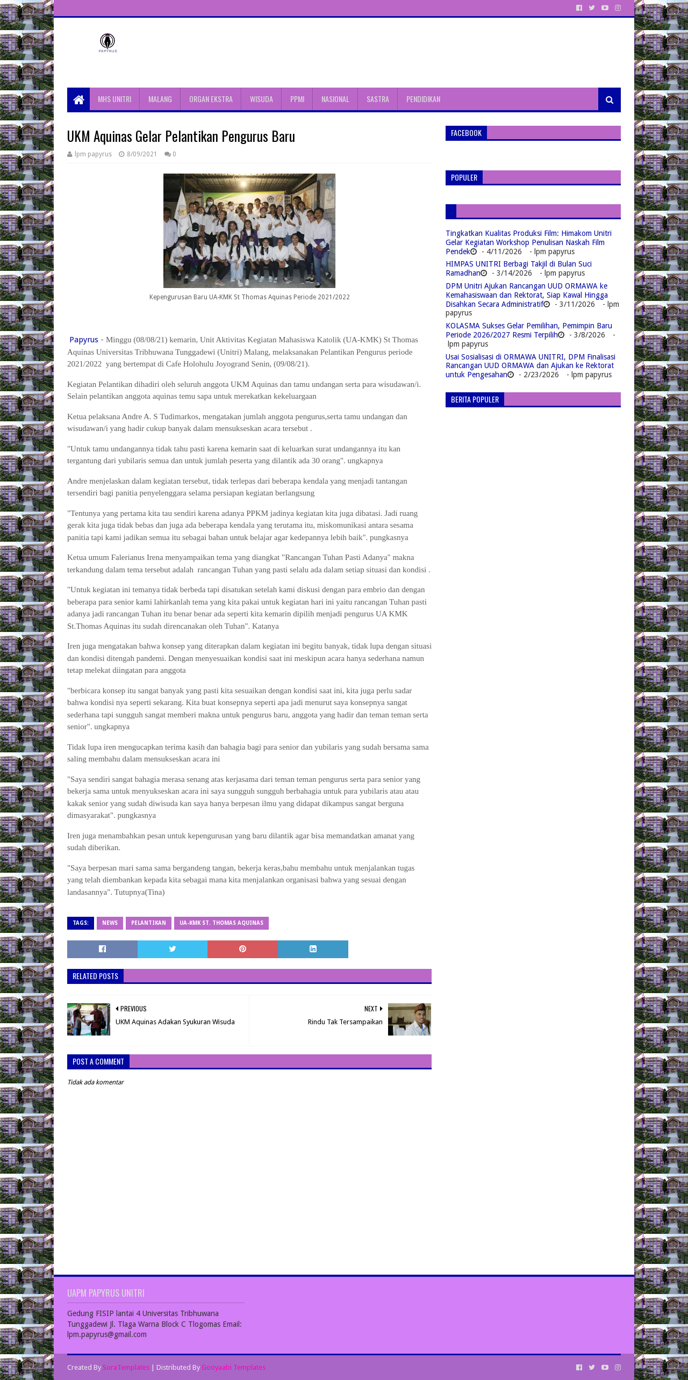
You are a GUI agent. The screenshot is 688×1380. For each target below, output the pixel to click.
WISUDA (261, 98)
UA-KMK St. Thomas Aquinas (221, 923)
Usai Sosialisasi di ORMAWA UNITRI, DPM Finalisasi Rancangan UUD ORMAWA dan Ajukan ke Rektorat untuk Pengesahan (530, 366)
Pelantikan (148, 923)
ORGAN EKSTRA (211, 98)
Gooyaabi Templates (234, 1367)
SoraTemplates (126, 1367)
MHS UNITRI (114, 98)
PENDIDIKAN (423, 98)
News (110, 923)
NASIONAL (335, 98)
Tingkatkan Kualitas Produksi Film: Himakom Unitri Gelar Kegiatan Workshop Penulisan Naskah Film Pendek (529, 242)
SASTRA (378, 98)
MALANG (160, 98)
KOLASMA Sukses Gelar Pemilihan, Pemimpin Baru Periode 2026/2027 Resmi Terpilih (529, 330)
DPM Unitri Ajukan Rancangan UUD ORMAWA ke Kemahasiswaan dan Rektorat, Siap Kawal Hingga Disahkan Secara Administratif (527, 295)
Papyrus (83, 339)
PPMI (297, 98)
